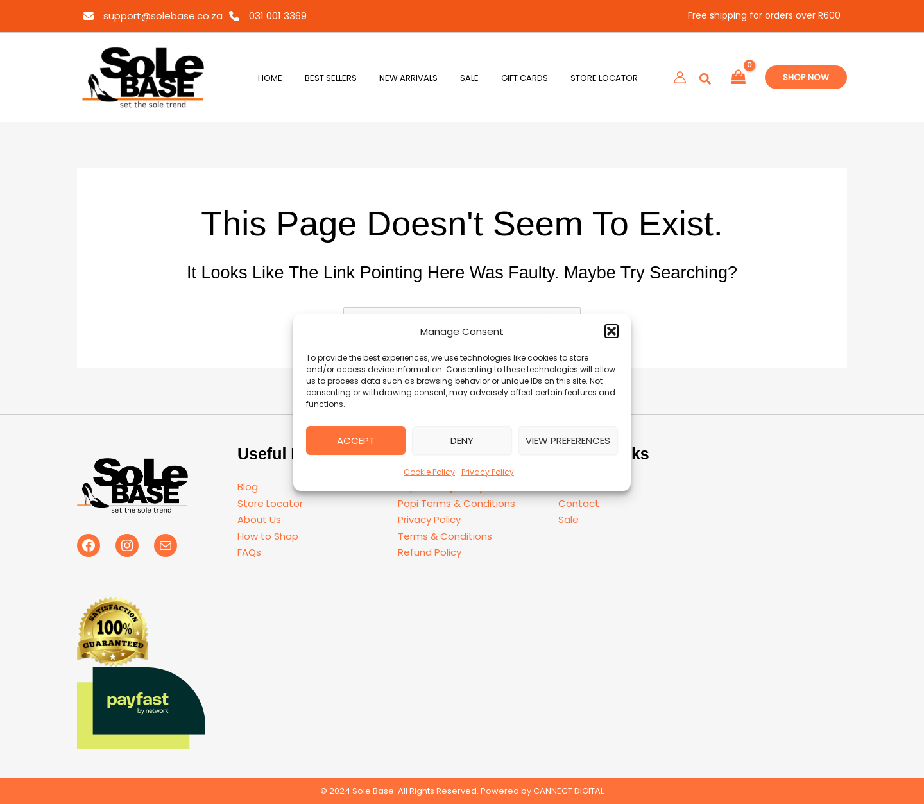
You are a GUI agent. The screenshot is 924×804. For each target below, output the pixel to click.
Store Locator (270, 503)
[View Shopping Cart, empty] (738, 78)
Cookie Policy (429, 471)
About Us (259, 519)
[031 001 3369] (268, 16)
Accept (356, 440)
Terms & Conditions (445, 536)
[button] (611, 331)
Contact (578, 503)
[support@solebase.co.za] (153, 16)
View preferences (568, 440)
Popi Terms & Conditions (456, 503)
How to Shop (267, 536)
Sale (568, 519)
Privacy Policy (487, 471)
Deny (462, 440)
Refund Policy (429, 552)
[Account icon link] (680, 77)
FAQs (249, 552)
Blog (247, 486)
